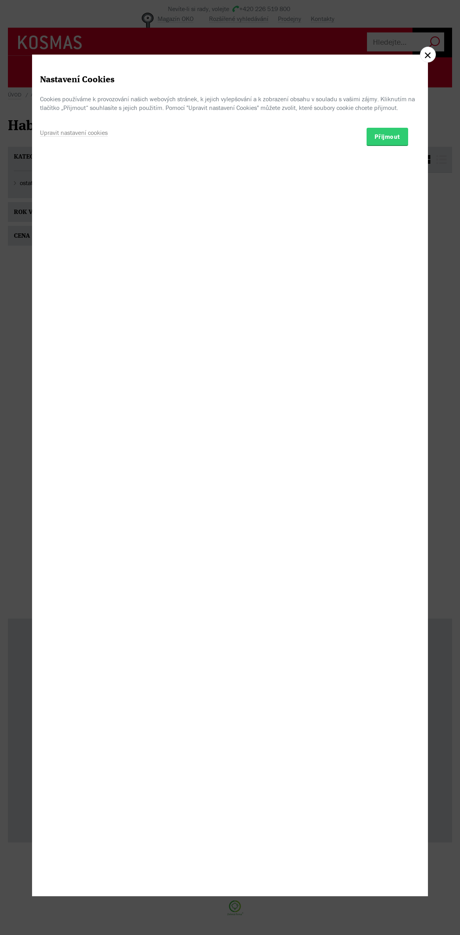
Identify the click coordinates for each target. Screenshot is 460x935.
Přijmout (387, 507)
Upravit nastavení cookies (74, 503)
